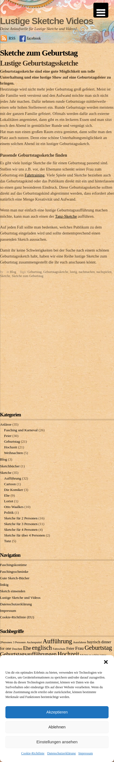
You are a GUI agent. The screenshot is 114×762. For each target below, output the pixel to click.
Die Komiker (13, 490)
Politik (9, 512)
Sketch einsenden (12, 591)
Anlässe (5, 424)
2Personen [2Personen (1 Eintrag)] (6, 642)
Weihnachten (13, 453)
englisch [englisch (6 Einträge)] (42, 647)
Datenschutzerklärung (61, 753)
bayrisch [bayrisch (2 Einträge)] (93, 642)
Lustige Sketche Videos (46, 21)
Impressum (85, 753)
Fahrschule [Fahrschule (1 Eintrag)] (59, 648)
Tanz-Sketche (66, 216)
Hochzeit (10, 447)
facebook (34, 38)
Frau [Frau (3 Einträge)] (79, 648)
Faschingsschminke (14, 572)
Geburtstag (35, 272)
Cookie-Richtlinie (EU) (17, 617)
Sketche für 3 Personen (21, 524)
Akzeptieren (57, 712)
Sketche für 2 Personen (21, 518)
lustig (73, 272)
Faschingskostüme (13, 565)
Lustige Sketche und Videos (20, 598)
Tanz (7, 541)
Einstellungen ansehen (57, 742)
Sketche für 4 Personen (21, 530)
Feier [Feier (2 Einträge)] (70, 648)
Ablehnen (57, 727)
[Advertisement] (57, 343)
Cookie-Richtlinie (32, 753)
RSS (12, 38)
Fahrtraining (35, 175)
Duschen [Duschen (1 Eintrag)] (17, 648)
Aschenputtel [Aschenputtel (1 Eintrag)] (34, 642)
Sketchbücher (10, 466)
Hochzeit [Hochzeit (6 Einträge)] (68, 654)
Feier (7, 436)
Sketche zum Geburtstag (27, 276)
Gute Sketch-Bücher (15, 578)
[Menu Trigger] (100, 10)
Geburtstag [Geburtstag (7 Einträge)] (98, 647)
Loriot (8, 501)
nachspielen (104, 272)
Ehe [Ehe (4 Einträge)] (27, 648)
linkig (4, 585)
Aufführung (12, 478)
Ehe (7, 495)
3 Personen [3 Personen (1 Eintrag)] (19, 642)
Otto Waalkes (14, 507)
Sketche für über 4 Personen (24, 535)
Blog (13, 272)
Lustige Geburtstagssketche (39, 63)
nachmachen (87, 272)
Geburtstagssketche (55, 272)
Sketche (5, 276)
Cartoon (10, 484)
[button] (106, 662)
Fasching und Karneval (21, 430)
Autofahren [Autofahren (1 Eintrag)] (79, 642)
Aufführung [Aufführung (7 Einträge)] (57, 641)
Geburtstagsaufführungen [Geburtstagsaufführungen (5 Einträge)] (28, 654)
